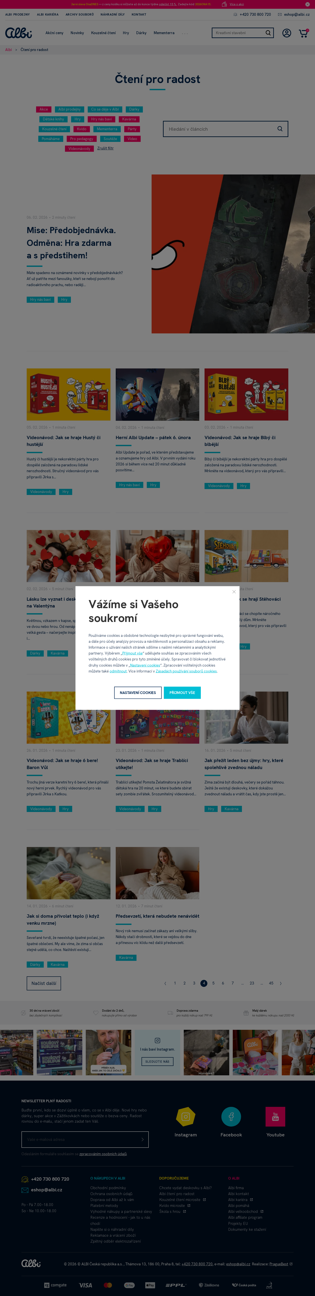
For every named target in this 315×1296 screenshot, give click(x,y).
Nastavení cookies (145, 665)
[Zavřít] (234, 592)
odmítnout (118, 671)
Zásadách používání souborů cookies (186, 671)
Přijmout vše (132, 653)
